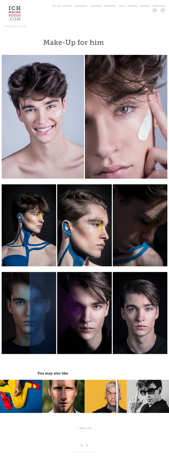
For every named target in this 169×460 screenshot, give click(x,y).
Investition (96, 6)
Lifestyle (67, 6)
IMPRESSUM (145, 6)
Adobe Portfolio (89, 452)
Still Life (56, 6)
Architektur (81, 6)
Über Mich (132, 6)
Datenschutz (159, 6)
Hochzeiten (110, 6)
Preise (122, 6)
